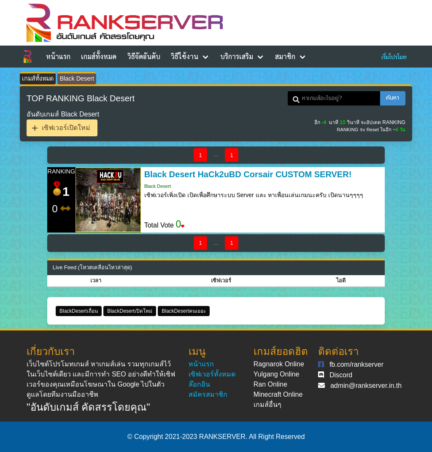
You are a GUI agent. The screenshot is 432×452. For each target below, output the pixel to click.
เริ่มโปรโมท (394, 56)
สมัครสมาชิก (208, 394)
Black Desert (76, 78)
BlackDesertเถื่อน (78, 311)
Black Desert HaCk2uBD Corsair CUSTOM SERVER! (248, 174)
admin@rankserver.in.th (366, 385)
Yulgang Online (277, 374)
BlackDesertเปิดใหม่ (129, 311)
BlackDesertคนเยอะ (184, 311)
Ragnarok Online (279, 364)
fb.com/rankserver (356, 364)
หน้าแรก (58, 56)
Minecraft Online (278, 394)
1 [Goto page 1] (200, 155)
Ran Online (270, 384)
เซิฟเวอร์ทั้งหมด (212, 374)
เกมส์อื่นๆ (267, 404)
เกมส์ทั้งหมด (98, 56)
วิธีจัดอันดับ (143, 56)
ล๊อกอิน (199, 384)
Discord (340, 375)
